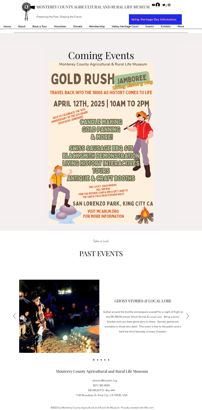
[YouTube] (153, 5)
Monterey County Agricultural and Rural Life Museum (102, 371)
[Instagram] (169, 5)
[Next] (187, 316)
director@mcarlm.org (104, 380)
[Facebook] (158, 5)
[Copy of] (97, 359)
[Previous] (14, 316)
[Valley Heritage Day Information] (155, 19)
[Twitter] (164, 5)
